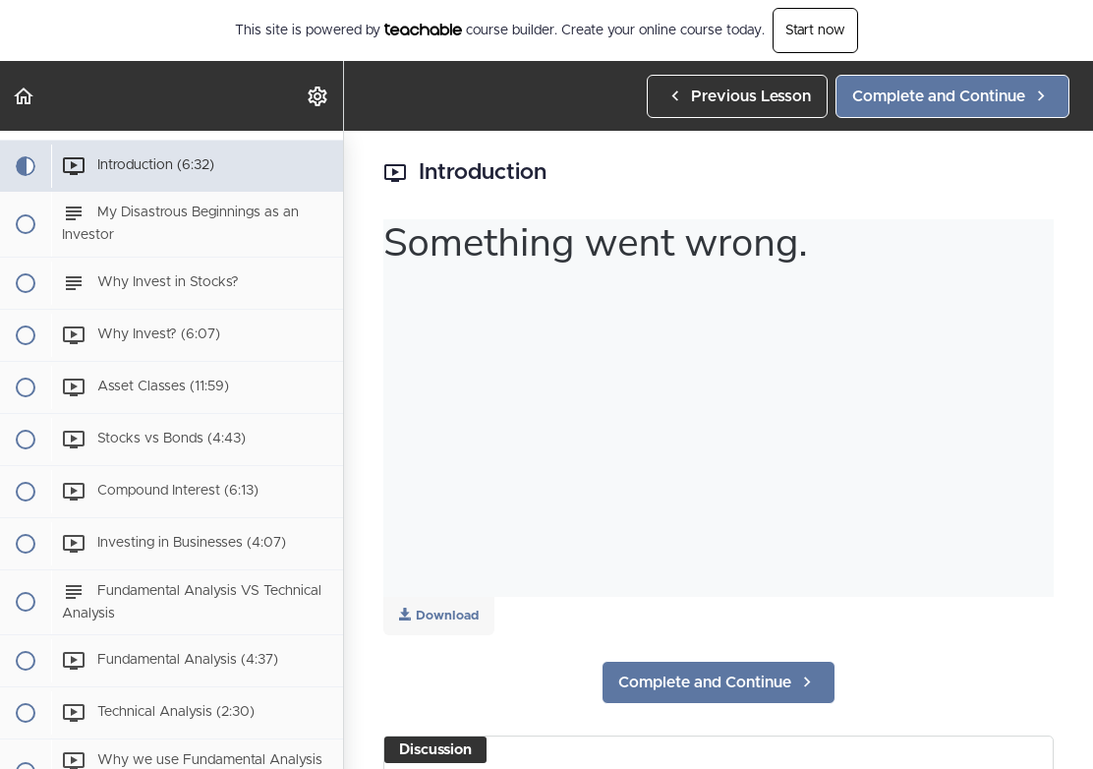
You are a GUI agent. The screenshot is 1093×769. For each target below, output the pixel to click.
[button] (24, 96)
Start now (815, 30)
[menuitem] (318, 96)
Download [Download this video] (439, 615)
